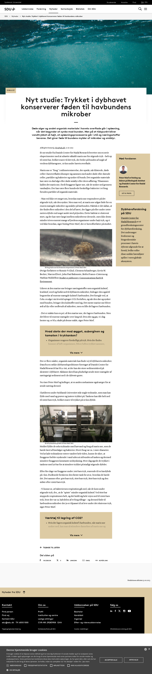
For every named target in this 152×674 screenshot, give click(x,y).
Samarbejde (67, 9)
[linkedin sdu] (111, 608)
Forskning (41, 9)
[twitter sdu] (119, 608)
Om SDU (92, 9)
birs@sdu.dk (59, 142)
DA (142, 2)
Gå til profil (126, 187)
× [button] (149, 649)
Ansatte (124, 2)
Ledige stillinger (45, 615)
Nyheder (53, 9)
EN (146, 2)
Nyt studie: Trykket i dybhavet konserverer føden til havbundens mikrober (52, 16)
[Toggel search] (140, 9)
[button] (7, 665)
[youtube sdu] (129, 608)
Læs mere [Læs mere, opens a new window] (85, 661)
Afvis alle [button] (133, 660)
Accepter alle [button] (111, 660)
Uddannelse (27, 9)
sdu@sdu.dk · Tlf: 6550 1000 (15, 619)
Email (86, 555)
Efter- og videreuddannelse (87, 619)
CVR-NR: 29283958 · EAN (50, 619)
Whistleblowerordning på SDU (121, 626)
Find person (7, 608)
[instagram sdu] (124, 608)
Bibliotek (80, 9)
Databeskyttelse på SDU (47, 626)
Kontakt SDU (8, 615)
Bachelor (78, 608)
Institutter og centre (48, 612)
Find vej (5, 612)
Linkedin (72, 555)
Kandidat (78, 612)
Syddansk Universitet (13, 2)
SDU (6, 16)
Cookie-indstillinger (81, 626)
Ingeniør (78, 615)
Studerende (111, 2)
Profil (40, 608)
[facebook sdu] (115, 608)
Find (134, 2)
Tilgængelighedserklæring (11, 626)
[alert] (76, 660)
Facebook (45, 555)
